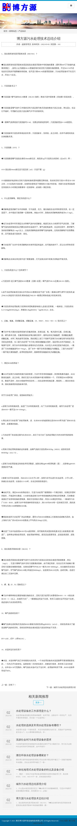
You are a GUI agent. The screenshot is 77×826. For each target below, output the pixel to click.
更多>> (38, 702)
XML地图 (64, 821)
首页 (5, 31)
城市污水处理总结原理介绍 (65, 687)
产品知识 (22, 31)
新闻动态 (13, 31)
